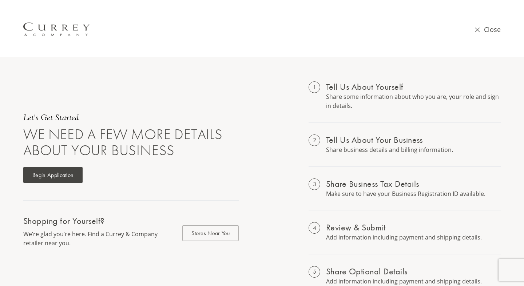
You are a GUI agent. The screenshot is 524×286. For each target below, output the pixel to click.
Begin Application (53, 175)
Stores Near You (210, 233)
